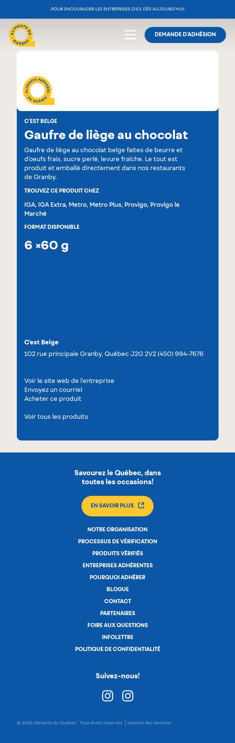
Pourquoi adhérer (117, 577)
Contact (117, 601)
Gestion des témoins (149, 723)
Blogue (117, 589)
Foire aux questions (117, 625)
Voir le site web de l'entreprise (69, 381)
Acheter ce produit (52, 399)
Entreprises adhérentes (118, 565)
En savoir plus (117, 505)
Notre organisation (117, 529)
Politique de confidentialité (117, 649)
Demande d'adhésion (185, 34)
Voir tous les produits (56, 417)
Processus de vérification (117, 541)
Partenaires (117, 613)
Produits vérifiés (117, 553)
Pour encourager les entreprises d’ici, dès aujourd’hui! (118, 9)
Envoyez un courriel (53, 390)
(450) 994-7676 (181, 354)
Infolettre (117, 637)
